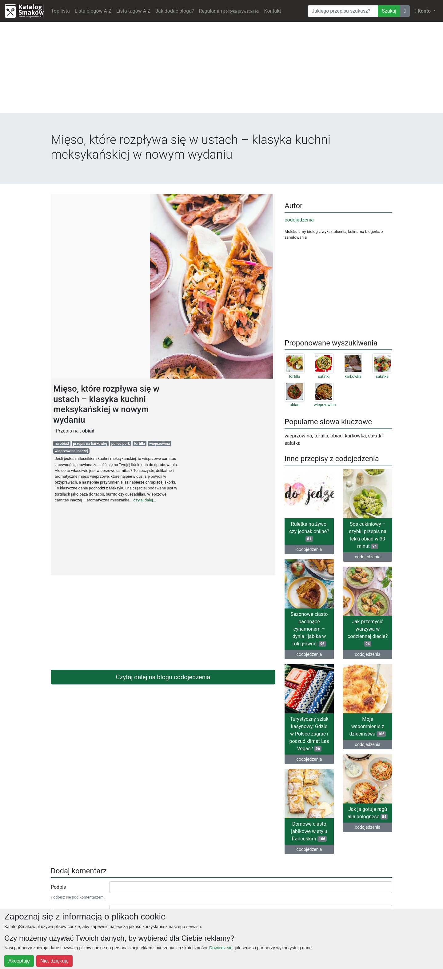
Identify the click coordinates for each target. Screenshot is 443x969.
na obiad (62, 443)
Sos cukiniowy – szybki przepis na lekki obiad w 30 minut (367, 535)
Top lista (60, 11)
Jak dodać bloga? (174, 11)
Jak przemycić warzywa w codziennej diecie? (368, 633)
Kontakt (272, 11)
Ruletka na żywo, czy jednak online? (309, 531)
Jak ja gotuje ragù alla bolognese (368, 812)
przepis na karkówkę (90, 443)
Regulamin (229, 11)
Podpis (58, 887)
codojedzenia (299, 220)
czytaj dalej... (145, 500)
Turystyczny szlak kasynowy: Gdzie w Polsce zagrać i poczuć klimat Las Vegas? (309, 734)
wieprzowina (159, 443)
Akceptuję (19, 960)
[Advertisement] (221, 70)
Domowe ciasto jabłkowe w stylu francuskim (309, 831)
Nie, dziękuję (54, 960)
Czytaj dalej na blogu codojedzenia (163, 677)
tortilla (139, 443)
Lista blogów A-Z (93, 11)
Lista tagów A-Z (133, 11)
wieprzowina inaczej (71, 451)
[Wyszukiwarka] (343, 11)
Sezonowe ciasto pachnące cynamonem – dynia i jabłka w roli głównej (309, 629)
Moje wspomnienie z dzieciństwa (367, 726)
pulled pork (120, 443)
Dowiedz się (220, 947)
